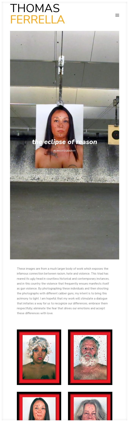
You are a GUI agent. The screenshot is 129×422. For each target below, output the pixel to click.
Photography (66, 150)
